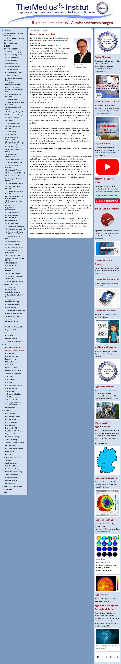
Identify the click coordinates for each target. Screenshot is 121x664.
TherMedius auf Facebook (14, 341)
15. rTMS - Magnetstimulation (11, 320)
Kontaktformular (100, 71)
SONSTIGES (7, 460)
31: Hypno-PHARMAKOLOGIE (15, 173)
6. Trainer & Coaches (14, 394)
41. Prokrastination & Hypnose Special (12, 216)
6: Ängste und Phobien (12, 66)
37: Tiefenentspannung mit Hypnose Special (14, 197)
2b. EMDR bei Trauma (12, 274)
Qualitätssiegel (10, 413)
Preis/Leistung (10, 408)
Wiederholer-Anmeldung (13, 472)
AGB (5, 492)
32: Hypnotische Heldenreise (15, 176)
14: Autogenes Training (13, 316)
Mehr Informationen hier (104, 113)
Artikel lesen (105, 487)
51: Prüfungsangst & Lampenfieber (12, 251)
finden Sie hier (99, 273)
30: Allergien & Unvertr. (13, 170)
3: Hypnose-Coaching (12, 58)
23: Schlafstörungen (12, 147)
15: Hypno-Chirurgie (12, 118)
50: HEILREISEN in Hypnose (14, 247)
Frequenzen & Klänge (12, 437)
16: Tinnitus (9, 121)
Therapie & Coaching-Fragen (14, 443)
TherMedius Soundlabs (13, 374)
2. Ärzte (9, 382)
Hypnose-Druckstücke (12, 416)
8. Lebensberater (12, 400)
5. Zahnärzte (11, 391)
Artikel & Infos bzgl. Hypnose (15, 350)
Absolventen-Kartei (11, 475)
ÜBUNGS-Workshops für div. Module (14, 259)
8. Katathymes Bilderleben (14, 313)
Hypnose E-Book (10, 445)
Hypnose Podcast (11, 339)
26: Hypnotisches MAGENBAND (11, 155)
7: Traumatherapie (11, 69)
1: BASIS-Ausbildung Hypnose (15, 52)
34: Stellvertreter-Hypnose (14, 184)
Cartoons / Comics (111, 314)
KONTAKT (7, 46)
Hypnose (59, 41)
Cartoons (8, 454)
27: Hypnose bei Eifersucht (14, 159)
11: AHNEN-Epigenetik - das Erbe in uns (14, 103)
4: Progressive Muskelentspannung (12, 301)
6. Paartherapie (10, 307)
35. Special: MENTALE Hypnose (12, 187)
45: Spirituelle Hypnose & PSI (15, 229)
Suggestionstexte (11, 330)
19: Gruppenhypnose (12, 131)
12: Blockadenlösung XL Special (13, 108)
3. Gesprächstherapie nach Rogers (14, 296)
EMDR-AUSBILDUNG (10, 263)
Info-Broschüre (10, 483)
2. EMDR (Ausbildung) (12, 266)
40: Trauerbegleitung (12, 213)
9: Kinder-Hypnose (11, 75)
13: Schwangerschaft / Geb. (14, 112)
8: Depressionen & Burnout (14, 72)
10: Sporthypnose (11, 99)
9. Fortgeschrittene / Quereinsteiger (14, 404)
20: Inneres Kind (10, 134)
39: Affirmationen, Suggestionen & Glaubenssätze (11, 208)
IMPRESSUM (8, 489)
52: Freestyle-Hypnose (12, 255)
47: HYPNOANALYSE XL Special (12, 238)
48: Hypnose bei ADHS (12, 242)
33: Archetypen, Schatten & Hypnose (14, 180)
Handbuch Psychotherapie (14, 448)
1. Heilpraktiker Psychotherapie (10, 288)
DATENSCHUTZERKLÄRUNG (13, 486)
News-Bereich (99, 238)
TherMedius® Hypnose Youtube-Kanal (107, 192)
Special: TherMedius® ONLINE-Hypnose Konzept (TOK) (14, 90)
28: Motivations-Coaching (13, 162)
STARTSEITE (7, 30)
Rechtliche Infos (10, 359)
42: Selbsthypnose (11, 220)
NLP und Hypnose (11, 362)
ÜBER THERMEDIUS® (11, 43)
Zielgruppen (9, 376)
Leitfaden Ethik (10, 451)
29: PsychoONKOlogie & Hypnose (13, 166)
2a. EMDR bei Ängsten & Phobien (13, 270)
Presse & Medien (11, 480)
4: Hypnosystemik (11, 61)
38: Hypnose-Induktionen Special (13, 202)
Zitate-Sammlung (11, 440)
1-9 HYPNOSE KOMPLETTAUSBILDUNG (13, 84)
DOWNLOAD (8, 410)
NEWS (6, 333)
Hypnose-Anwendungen (13, 347)
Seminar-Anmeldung (12, 469)
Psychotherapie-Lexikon (13, 371)
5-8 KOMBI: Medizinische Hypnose (13, 79)
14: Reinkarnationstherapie (14, 115)
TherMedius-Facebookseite (109, 283)
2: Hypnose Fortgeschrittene (14, 55)
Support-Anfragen (11, 478)
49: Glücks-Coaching (12, 245)
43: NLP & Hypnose (11, 223)
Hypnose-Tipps (10, 353)
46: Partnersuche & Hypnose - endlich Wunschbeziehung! (15, 233)
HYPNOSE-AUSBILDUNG (11, 49)
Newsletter (9, 336)
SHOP (5, 324)
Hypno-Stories (10, 425)
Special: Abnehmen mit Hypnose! (13, 95)
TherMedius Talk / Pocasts (14, 431)
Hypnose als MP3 (11, 428)
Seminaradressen (11, 463)
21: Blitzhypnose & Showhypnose (11, 138)
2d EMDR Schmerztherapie (14, 281)
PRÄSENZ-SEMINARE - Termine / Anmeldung (14, 39)
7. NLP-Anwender (13, 397)
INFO (5, 344)
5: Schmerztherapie (11, 63)
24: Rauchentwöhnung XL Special (13, 151)
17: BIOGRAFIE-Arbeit (12, 124)
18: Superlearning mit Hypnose (12, 127)
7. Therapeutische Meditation (15, 310)
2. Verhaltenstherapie (12, 292)
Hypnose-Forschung (11, 356)
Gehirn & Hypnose (11, 365)
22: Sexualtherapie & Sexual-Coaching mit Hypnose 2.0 (15, 143)
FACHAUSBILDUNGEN (11, 284)
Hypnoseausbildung (55, 218)
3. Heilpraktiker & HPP (14, 385)
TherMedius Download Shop (14, 327)
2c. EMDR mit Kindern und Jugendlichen (14, 277)
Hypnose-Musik (10, 419)
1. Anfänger (11, 379)
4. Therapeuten (12, 388)
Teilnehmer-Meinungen (13, 466)
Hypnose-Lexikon (11, 368)
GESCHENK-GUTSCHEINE (12, 457)
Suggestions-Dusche (12, 434)
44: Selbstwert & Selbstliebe (14, 226)
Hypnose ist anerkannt (102, 391)
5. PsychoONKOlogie (12, 305)
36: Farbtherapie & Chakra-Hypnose (14, 192)
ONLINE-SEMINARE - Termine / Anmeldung (14, 34)
